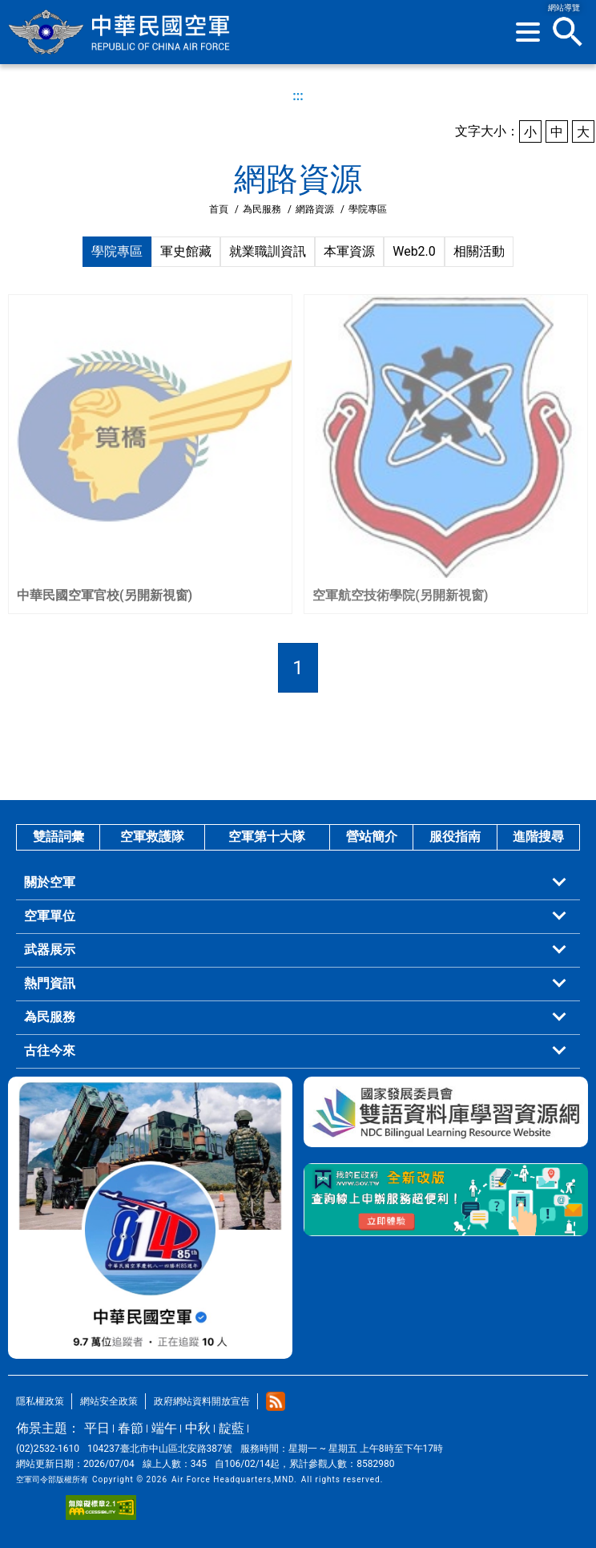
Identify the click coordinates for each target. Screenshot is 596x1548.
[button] (528, 32)
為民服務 (262, 209)
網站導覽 (564, 7)
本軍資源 (349, 251)
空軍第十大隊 (266, 836)
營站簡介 (371, 836)
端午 (164, 1428)
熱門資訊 (49, 983)
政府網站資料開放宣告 (202, 1401)
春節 (130, 1428)
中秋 (198, 1428)
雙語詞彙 (58, 836)
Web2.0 (414, 251)
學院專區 (117, 251)
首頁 (218, 209)
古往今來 (49, 1050)
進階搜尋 (538, 836)
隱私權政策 (40, 1401)
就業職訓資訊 (267, 251)
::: (298, 95)
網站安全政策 (109, 1401)
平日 (97, 1428)
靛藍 (231, 1428)
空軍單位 (49, 916)
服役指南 (455, 836)
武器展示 (49, 949)
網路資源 (315, 209)
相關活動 (479, 251)
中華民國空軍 (120, 32)
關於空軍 (49, 882)
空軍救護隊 (152, 836)
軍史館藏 (185, 251)
